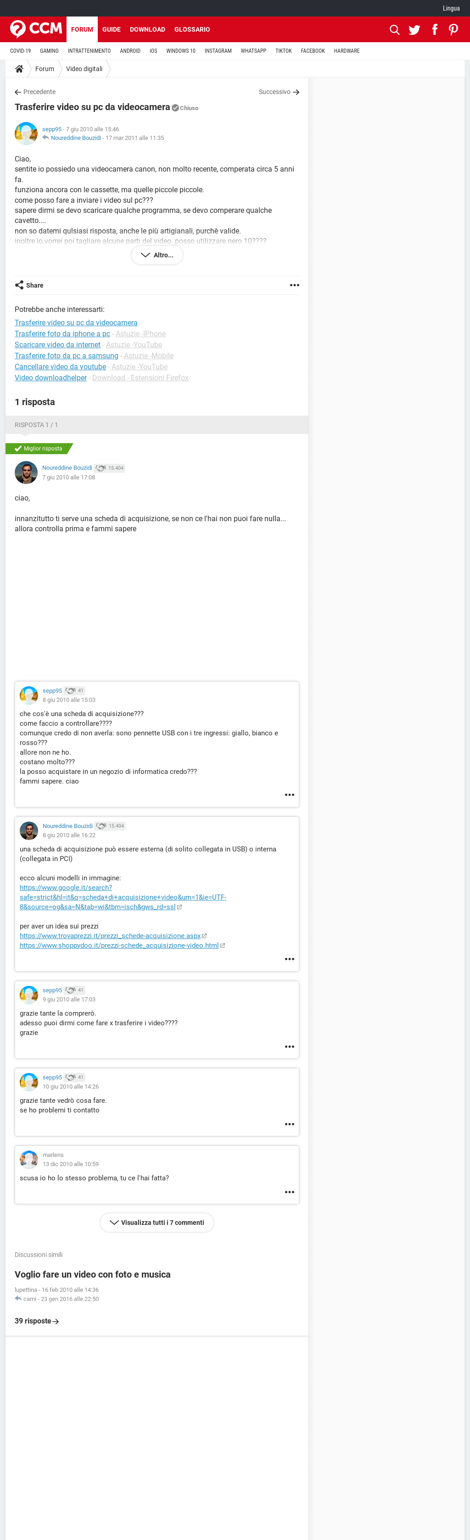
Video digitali (84, 68)
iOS (153, 51)
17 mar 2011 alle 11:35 (135, 137)
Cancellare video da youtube (60, 366)
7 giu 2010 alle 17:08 (68, 477)
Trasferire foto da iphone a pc (62, 333)
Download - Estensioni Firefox (140, 377)
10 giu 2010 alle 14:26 (71, 1086)
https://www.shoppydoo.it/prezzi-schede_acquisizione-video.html (119, 945)
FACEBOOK (313, 51)
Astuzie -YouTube (134, 344)
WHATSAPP (253, 51)
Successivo (275, 91)
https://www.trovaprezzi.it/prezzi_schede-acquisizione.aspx (110, 936)
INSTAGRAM (218, 51)
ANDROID (130, 51)
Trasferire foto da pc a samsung (66, 355)
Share (35, 285)
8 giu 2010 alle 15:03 (69, 699)
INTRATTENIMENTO (89, 51)
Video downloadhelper (51, 377)
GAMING (49, 51)
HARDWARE (347, 51)
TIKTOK (283, 51)
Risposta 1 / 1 (36, 424)
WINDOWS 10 (181, 51)
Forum (82, 29)
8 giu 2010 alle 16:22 (69, 835)
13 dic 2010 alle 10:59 (71, 1164)
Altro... (162, 255)
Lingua (451, 8)
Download (147, 29)
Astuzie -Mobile (148, 355)
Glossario (192, 29)
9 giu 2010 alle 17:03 (69, 999)
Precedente (39, 91)
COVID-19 (20, 51)
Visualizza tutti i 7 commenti (162, 1222)
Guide (111, 29)
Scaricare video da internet (58, 344)
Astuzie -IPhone (141, 333)
